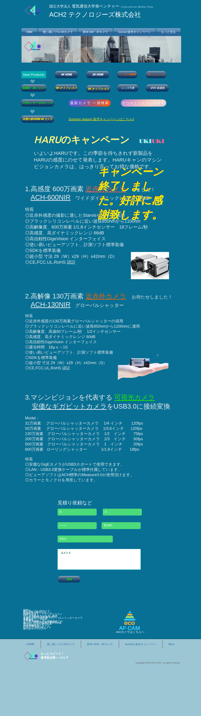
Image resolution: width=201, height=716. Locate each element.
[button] (33, 74)
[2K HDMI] (97, 74)
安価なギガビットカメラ (69, 406)
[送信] (69, 579)
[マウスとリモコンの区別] (143, 103)
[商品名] (85, 539)
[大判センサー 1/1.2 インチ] (37, 103)
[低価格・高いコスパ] (34, 88)
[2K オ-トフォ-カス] (98, 88)
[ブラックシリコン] (156, 74)
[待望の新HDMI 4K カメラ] (37, 119)
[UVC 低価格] (157, 88)
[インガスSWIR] (127, 74)
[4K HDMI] (66, 74)
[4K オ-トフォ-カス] (66, 88)
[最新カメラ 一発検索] (90, 103)
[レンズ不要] (128, 88)
